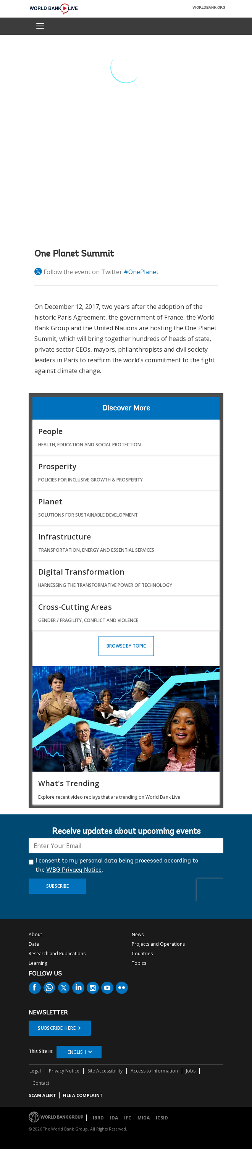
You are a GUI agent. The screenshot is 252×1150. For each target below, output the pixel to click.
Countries (142, 953)
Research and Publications (57, 953)
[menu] (40, 26)
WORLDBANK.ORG (208, 8)
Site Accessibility (105, 1071)
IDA (114, 1117)
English (77, 1052)
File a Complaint (83, 1095)
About (35, 934)
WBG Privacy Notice (74, 870)
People (50, 431)
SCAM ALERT (42, 1095)
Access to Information (154, 1071)
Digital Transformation (81, 572)
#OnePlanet (141, 272)
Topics (139, 963)
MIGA (143, 1117)
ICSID (162, 1117)
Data (34, 944)
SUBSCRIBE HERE (57, 1028)
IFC (127, 1117)
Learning (38, 963)
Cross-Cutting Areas (75, 607)
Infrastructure (64, 536)
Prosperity (57, 466)
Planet (50, 501)
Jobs (190, 1071)
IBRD (98, 1117)
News (138, 934)
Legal (35, 1071)
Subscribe (57, 886)
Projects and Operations (158, 944)
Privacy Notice (64, 1071)
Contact (40, 1083)
